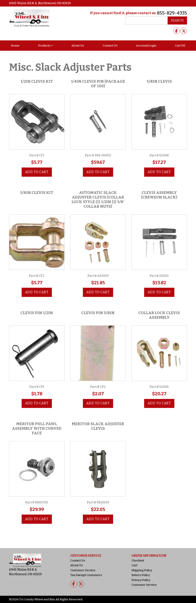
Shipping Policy (141, 570)
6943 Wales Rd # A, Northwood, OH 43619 (40, 3)
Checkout (137, 560)
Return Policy (140, 575)
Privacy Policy (140, 580)
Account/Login (146, 45)
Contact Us (110, 45)
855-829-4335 (172, 13)
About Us (77, 45)
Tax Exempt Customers (86, 575)
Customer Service (82, 570)
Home (15, 45)
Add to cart (36, 172)
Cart (134, 565)
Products (44, 45)
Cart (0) (180, 45)
